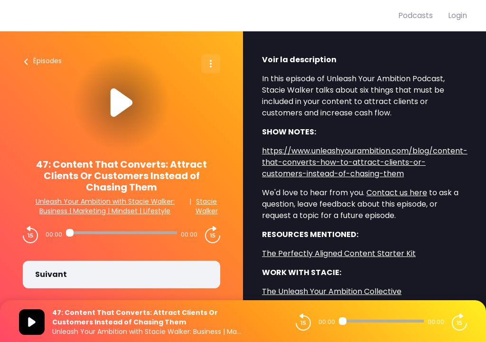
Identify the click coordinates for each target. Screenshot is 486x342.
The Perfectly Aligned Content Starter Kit (339, 253)
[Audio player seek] (121, 232)
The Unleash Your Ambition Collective (332, 291)
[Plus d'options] (210, 63)
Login (457, 15)
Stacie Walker (207, 206)
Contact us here (396, 192)
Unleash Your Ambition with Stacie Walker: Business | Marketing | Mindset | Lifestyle (105, 206)
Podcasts (415, 15)
